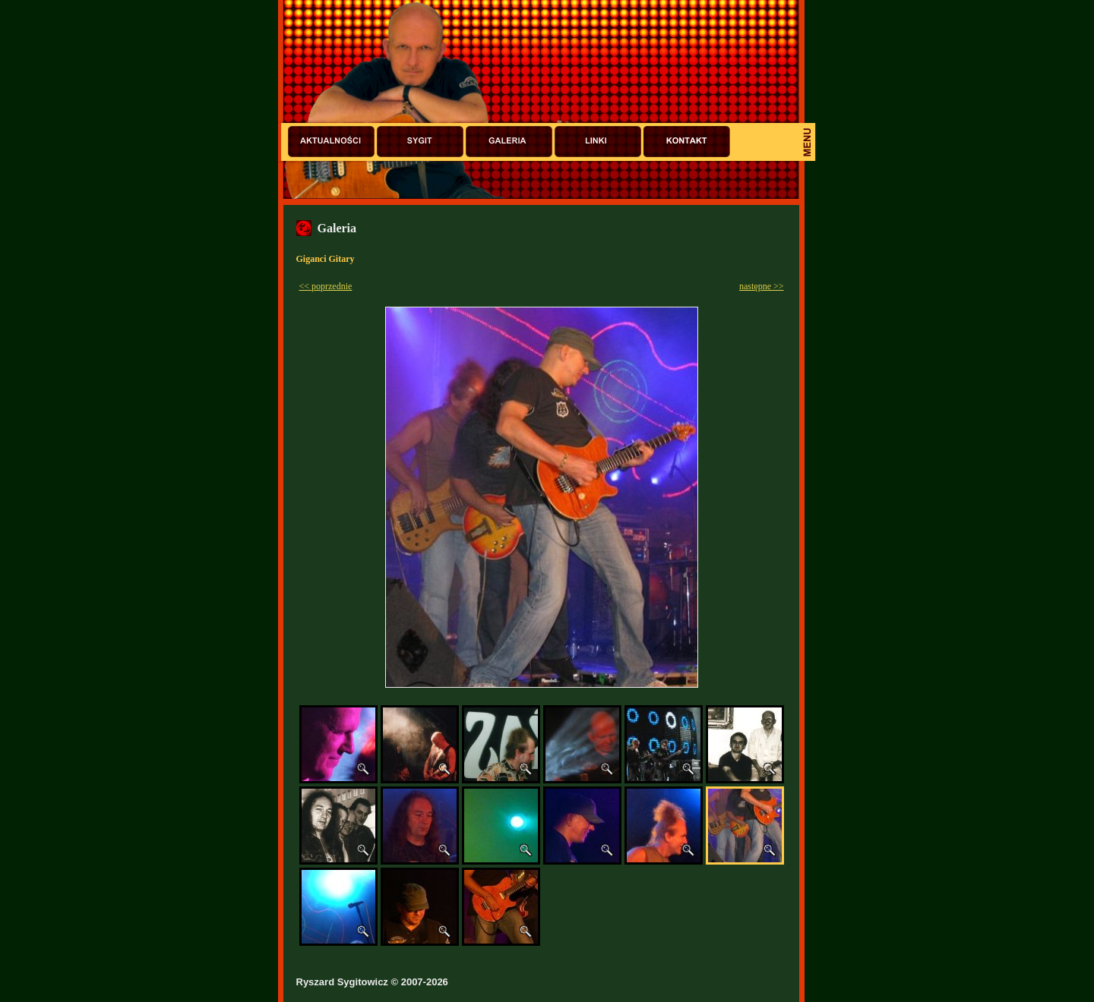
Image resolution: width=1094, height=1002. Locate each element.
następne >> (761, 286)
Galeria (509, 141)
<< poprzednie (326, 286)
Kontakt (686, 141)
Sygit (420, 141)
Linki (598, 141)
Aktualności (331, 141)
